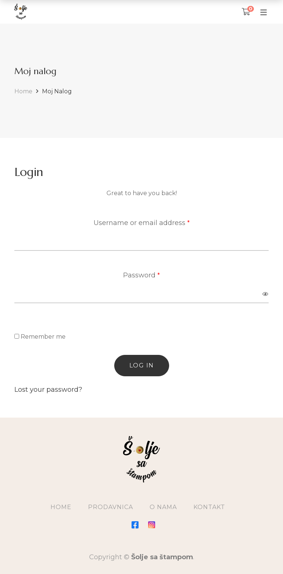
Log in (141, 365)
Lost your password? (48, 389)
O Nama (163, 507)
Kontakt (209, 507)
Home (23, 91)
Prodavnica (110, 507)
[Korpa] (246, 12)
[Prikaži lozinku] (265, 294)
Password (141, 274)
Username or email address (142, 222)
